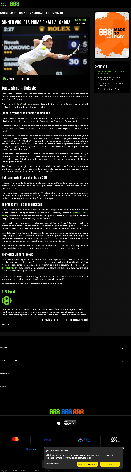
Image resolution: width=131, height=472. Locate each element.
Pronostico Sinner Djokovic (110, 89)
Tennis (28, 12)
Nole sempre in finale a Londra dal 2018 (109, 78)
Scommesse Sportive (8, 12)
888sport (11, 79)
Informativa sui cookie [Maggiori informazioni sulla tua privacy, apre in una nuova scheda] (83, 458)
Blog (21, 12)
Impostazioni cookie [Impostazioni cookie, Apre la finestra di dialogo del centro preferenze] (52, 463)
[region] (83, 458)
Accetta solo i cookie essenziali (87, 464)
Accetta (110, 464)
